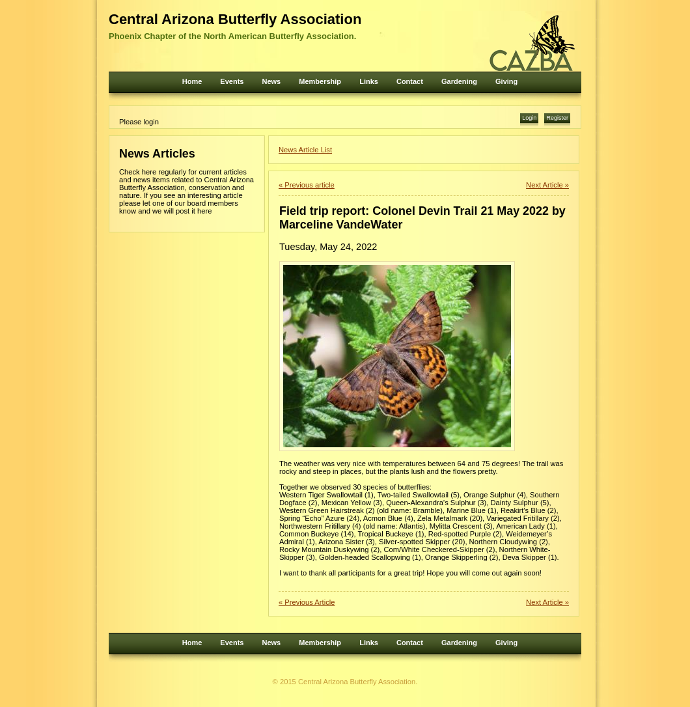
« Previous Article (307, 602)
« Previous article (307, 185)
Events (231, 81)
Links (368, 81)
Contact (409, 81)
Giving (506, 81)
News (271, 81)
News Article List (305, 150)
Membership (320, 81)
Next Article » (547, 185)
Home (192, 81)
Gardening (459, 81)
